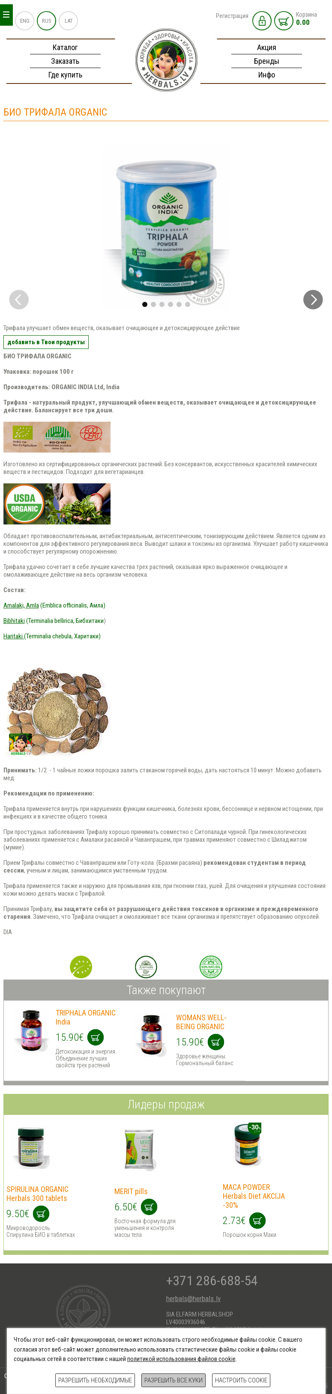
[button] (313, 300)
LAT (69, 21)
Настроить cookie (241, 1380)
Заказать (65, 61)
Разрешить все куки (173, 1380)
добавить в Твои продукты (46, 342)
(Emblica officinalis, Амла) (54, 605)
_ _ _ (6, 12)
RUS (46, 21)
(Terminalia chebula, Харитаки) (52, 636)
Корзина (306, 19)
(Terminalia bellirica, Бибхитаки (53, 621)
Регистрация (232, 15)
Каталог (65, 47)
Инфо (266, 74)
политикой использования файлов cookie (181, 1359)
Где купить (65, 74)
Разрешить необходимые (95, 1380)
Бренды (266, 61)
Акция (266, 47)
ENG (25, 21)
